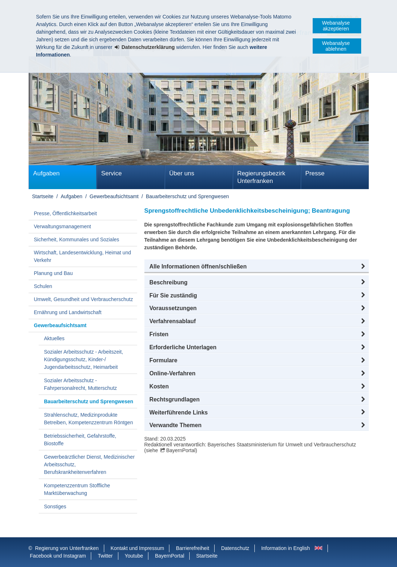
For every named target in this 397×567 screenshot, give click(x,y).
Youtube (133, 556)
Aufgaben (46, 173)
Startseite (43, 196)
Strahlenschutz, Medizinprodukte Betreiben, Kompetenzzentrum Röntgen (88, 418)
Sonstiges (55, 506)
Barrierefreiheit (192, 548)
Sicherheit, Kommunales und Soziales (76, 239)
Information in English (285, 548)
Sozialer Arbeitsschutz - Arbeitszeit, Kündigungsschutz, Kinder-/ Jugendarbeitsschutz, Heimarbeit (83, 359)
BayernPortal (180, 450)
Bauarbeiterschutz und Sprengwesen (187, 196)
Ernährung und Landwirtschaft (68, 312)
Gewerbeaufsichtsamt (114, 196)
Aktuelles (54, 338)
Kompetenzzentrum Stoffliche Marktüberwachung (77, 489)
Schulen (43, 286)
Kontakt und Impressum (137, 548)
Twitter (105, 556)
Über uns (181, 173)
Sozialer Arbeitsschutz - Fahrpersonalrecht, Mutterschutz (80, 384)
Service (111, 173)
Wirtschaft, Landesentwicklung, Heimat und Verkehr (82, 256)
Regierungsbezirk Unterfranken (261, 177)
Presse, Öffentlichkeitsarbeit (65, 213)
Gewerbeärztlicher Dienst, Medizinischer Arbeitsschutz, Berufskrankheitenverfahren (89, 464)
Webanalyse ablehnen (336, 46)
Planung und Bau (53, 273)
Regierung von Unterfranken (67, 548)
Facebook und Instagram (58, 556)
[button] (256, 266)
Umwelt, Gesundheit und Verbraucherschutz (83, 299)
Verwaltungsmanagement (62, 226)
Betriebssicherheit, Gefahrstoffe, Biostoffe (80, 439)
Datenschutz (235, 548)
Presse (315, 173)
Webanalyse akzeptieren (336, 26)
